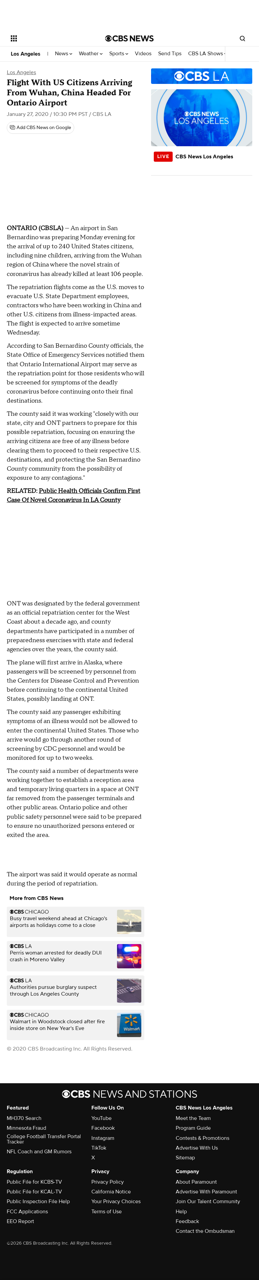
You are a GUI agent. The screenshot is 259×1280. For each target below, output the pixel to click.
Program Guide (193, 1128)
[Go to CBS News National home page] (129, 38)
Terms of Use (106, 1211)
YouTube (101, 1118)
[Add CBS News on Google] (40, 128)
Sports (118, 54)
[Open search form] (242, 38)
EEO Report (20, 1221)
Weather (91, 54)
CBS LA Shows (207, 54)
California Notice (111, 1191)
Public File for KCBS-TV (34, 1182)
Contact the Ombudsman (205, 1231)
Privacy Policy (107, 1182)
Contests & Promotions (202, 1138)
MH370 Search (24, 1118)
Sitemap (185, 1157)
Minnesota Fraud (26, 1128)
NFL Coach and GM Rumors (39, 1151)
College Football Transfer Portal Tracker (44, 1139)
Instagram (102, 1138)
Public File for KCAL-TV (34, 1191)
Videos (143, 54)
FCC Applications (27, 1211)
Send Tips (169, 54)
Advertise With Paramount (206, 1191)
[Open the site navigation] (50, 38)
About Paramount (196, 1182)
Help (181, 1211)
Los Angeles (25, 54)
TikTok (98, 1148)
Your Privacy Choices (116, 1201)
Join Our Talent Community (208, 1201)
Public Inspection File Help (38, 1201)
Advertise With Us (197, 1148)
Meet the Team (193, 1118)
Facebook (103, 1128)
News (63, 54)
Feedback (187, 1221)
